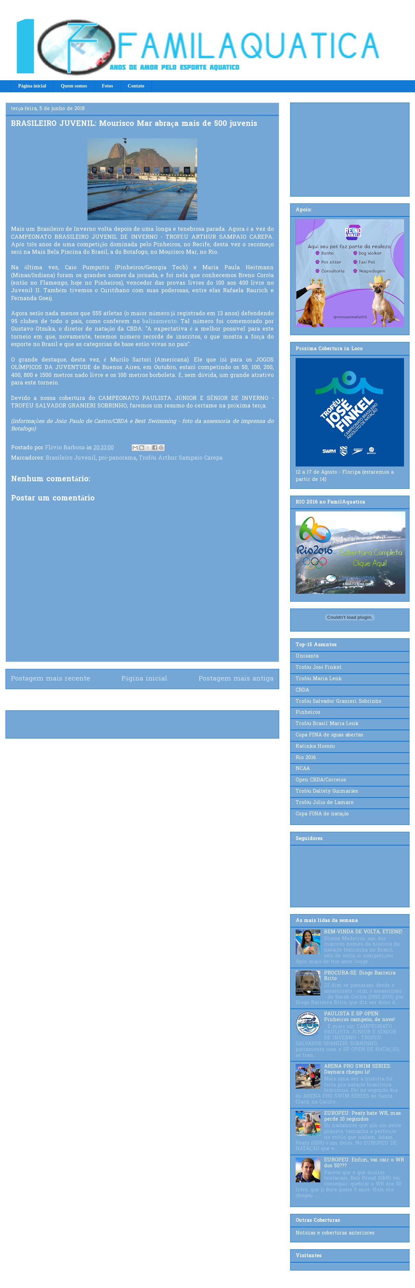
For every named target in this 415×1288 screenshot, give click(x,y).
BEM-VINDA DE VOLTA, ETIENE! (363, 932)
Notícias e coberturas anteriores (335, 1233)
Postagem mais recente (50, 679)
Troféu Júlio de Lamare (325, 802)
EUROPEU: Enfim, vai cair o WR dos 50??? (364, 1163)
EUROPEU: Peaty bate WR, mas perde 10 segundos (362, 1116)
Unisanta (307, 656)
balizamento (159, 322)
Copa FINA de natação (322, 814)
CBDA (302, 690)
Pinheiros (308, 712)
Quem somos (74, 85)
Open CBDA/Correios (321, 780)
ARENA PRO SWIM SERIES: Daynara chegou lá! (357, 1069)
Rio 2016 (306, 757)
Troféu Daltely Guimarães (327, 791)
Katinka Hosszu (315, 746)
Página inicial (32, 85)
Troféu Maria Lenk (319, 679)
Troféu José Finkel (319, 667)
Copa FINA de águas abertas (329, 735)
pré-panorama (117, 458)
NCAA (303, 768)
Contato (136, 85)
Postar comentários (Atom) (154, 699)
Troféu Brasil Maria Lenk (327, 724)
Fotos (107, 85)
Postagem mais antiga (236, 679)
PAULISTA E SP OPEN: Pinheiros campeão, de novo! (359, 1017)
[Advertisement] (350, 148)
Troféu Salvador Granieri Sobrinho (338, 701)
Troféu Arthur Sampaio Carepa (181, 458)
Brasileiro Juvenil (71, 458)
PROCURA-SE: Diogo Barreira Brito (359, 976)
